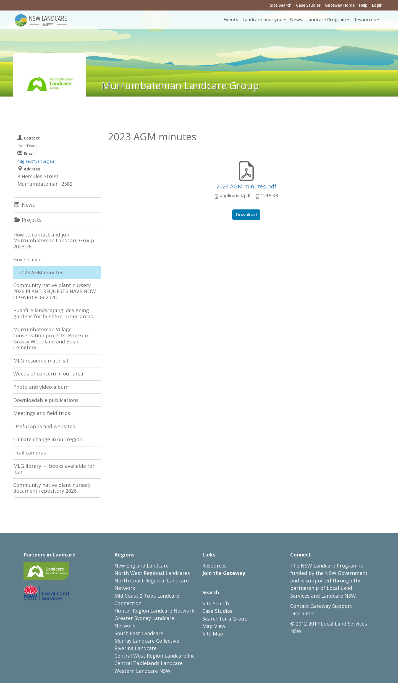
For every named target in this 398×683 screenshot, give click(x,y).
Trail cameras (29, 452)
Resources (214, 565)
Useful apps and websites (44, 426)
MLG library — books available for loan (54, 469)
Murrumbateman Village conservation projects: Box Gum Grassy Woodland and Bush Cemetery (51, 338)
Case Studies (308, 5)
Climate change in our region (47, 439)
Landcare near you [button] (262, 20)
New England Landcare (141, 565)
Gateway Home (340, 5)
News (296, 20)
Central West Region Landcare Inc (154, 655)
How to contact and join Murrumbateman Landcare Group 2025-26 (53, 240)
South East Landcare (138, 633)
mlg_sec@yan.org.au (35, 161)
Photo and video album (41, 386)
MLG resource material (40, 360)
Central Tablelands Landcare (148, 663)
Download (246, 215)
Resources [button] (365, 20)
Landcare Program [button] (326, 20)
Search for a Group (225, 618)
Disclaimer (302, 613)
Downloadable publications (45, 400)
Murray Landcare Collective (146, 640)
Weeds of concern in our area (48, 373)
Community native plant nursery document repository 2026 (52, 488)
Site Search (281, 5)
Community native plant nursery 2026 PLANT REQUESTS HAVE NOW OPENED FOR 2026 (54, 291)
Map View (213, 626)
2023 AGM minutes (41, 272)
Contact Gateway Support (321, 606)
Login (377, 5)
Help (363, 5)
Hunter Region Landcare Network (154, 610)
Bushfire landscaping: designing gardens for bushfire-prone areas (53, 313)
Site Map (212, 633)
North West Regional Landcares (152, 573)
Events (231, 20)
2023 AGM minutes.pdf (246, 186)
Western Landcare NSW (142, 671)
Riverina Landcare (135, 648)
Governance (27, 259)
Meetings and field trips (41, 413)
